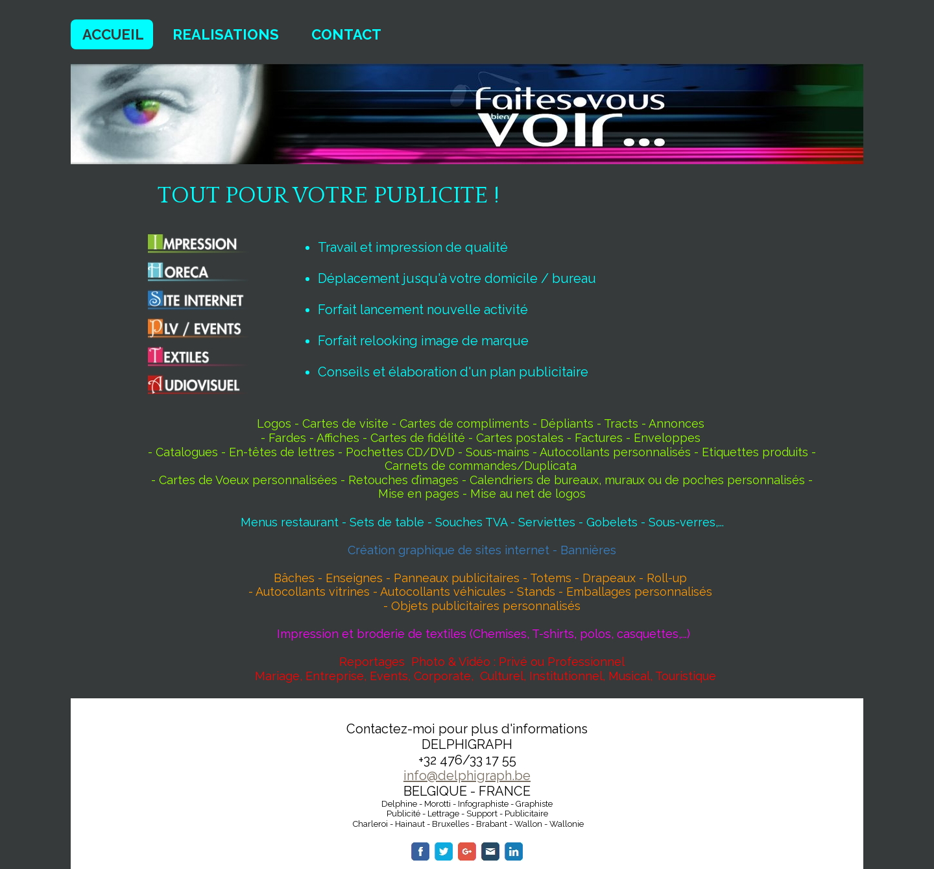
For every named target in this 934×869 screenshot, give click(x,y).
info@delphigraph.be (467, 775)
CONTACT (346, 34)
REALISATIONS (226, 34)
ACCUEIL (113, 34)
